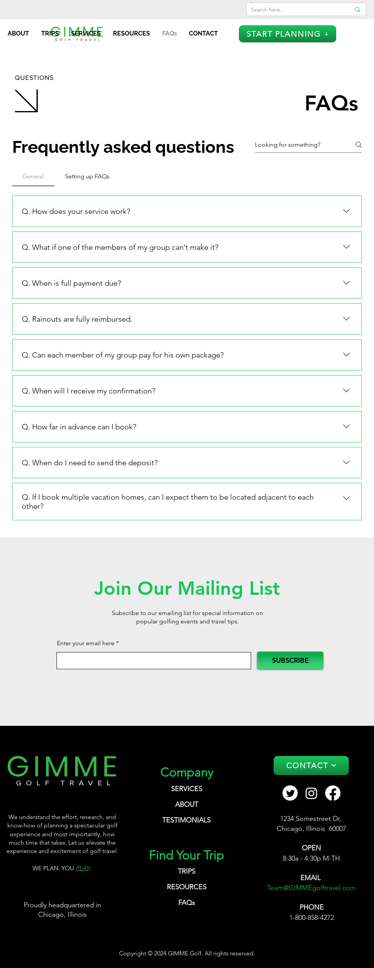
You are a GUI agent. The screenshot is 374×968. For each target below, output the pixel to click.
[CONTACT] (311, 765)
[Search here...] (295, 10)
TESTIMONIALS (186, 820)
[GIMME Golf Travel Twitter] (290, 793)
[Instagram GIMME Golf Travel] (311, 793)
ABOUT (186, 804)
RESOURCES (186, 887)
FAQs (186, 902)
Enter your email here (85, 643)
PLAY (82, 868)
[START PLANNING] (287, 33)
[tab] (33, 176)
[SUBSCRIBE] (290, 660)
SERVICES (186, 789)
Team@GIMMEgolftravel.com (311, 888)
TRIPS (186, 871)
